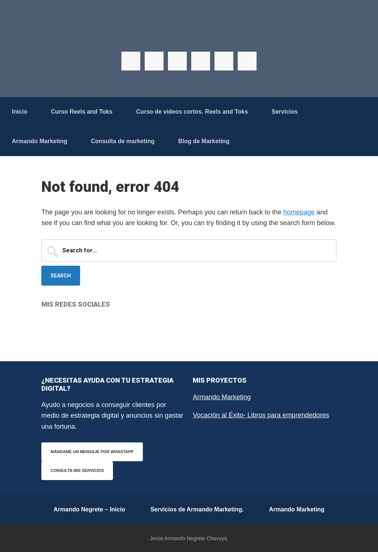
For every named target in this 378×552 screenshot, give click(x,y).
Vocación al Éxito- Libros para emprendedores (261, 415)
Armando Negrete (189, 37)
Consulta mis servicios (77, 470)
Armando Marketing (222, 397)
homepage (299, 212)
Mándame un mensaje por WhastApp (92, 451)
